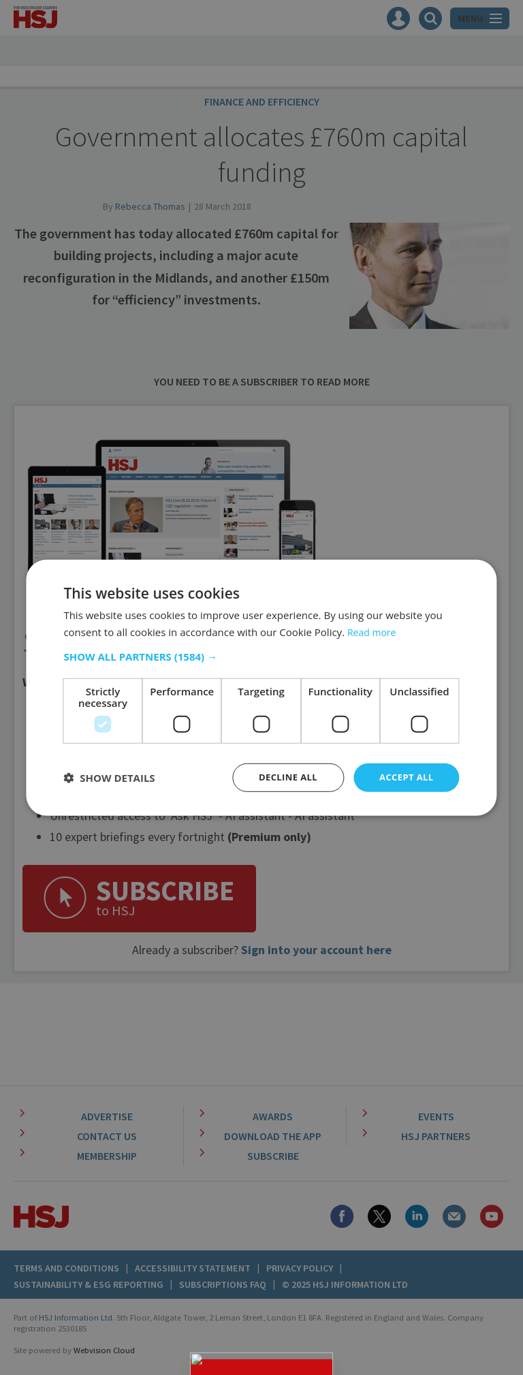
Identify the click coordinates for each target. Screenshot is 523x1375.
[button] (261, 656)
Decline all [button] (282, 777)
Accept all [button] (404, 777)
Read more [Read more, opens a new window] (373, 630)
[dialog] (261, 687)
